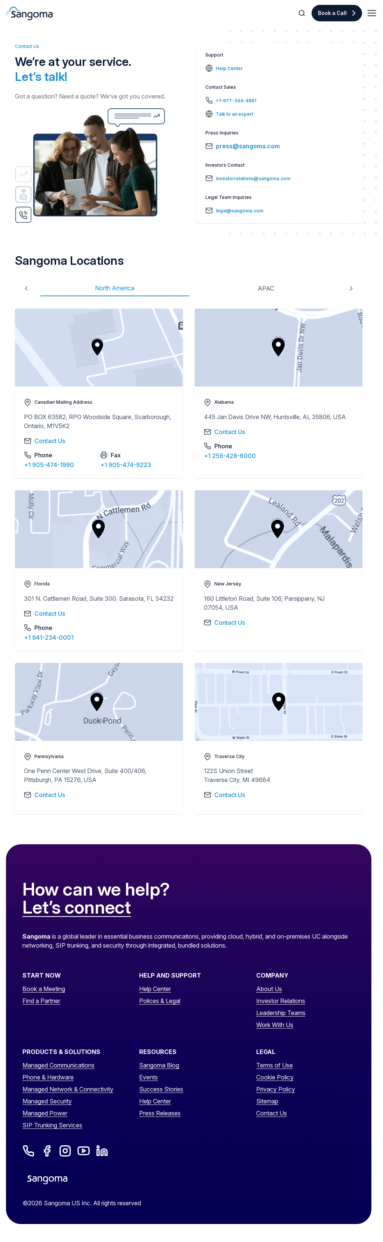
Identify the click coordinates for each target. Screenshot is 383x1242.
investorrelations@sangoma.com (253, 178)
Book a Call (332, 13)
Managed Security (47, 1101)
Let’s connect (76, 907)
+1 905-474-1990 (49, 465)
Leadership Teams (281, 1013)
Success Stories (161, 1089)
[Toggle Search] (302, 13)
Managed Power (44, 1113)
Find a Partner (41, 1001)
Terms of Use (274, 1065)
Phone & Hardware (48, 1077)
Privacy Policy (275, 1089)
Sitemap (267, 1101)
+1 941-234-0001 (49, 637)
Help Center (229, 68)
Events (148, 1077)
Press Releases (160, 1113)
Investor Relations (280, 1001)
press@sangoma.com (248, 146)
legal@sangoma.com (239, 210)
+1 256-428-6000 (230, 456)
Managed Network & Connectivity (67, 1089)
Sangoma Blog (159, 1065)
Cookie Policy (275, 1077)
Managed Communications (58, 1065)
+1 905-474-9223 (125, 465)
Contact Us (271, 1113)
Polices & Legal (159, 1001)
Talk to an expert (234, 114)
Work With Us (274, 1025)
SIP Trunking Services (52, 1125)
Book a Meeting (43, 989)
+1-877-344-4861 (236, 100)
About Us (269, 989)
